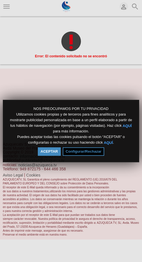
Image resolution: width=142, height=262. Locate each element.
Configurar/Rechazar (83, 151)
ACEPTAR (49, 151)
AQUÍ (127, 125)
